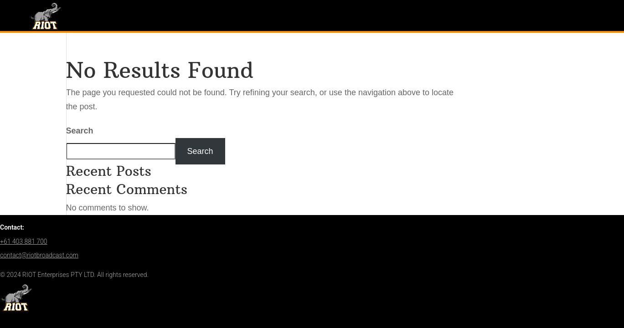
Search (79, 130)
